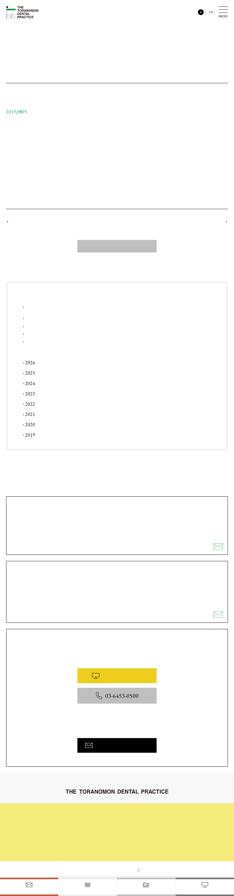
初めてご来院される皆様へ (99, 813)
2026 (30, 362)
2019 (30, 435)
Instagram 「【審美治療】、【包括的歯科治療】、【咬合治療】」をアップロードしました (96, 334)
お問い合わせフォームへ (117, 745)
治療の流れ (136, 813)
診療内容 (84, 822)
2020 (30, 424)
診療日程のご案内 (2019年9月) (196, 221)
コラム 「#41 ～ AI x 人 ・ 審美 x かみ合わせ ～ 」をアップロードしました (88, 342)
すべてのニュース (117, 246)
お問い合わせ (88, 852)
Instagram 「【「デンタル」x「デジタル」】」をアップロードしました (81, 318)
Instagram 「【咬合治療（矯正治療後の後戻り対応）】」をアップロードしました (92, 326)
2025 (30, 373)
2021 (30, 414)
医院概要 (134, 843)
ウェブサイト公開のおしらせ (36, 221)
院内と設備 (136, 832)
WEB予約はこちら (117, 675)
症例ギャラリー (139, 822)
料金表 (82, 842)
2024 (30, 383)
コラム (82, 832)
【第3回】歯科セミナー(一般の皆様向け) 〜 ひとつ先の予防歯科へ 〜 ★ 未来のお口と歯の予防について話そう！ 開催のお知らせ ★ (119, 307)
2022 (30, 404)
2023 (30, 394)
